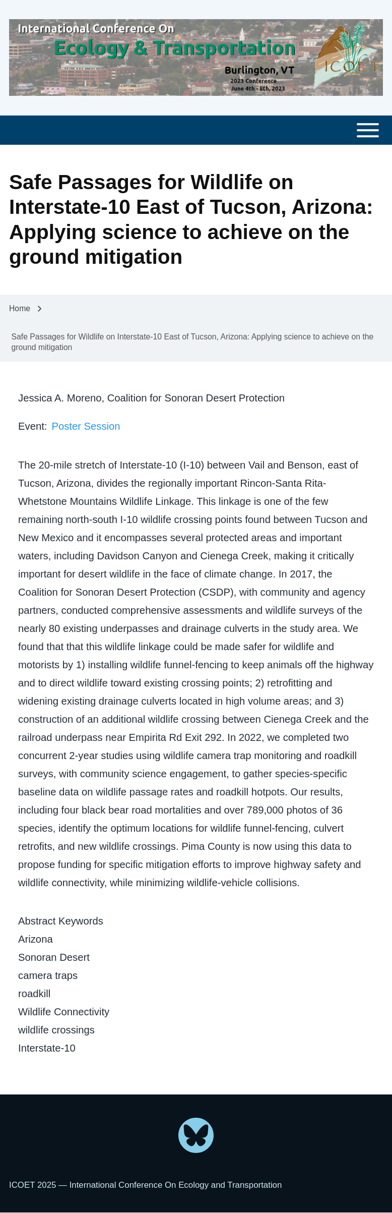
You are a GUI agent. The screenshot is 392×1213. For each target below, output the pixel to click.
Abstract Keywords (60, 921)
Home (19, 308)
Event (31, 426)
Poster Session (85, 426)
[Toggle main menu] (196, 130)
